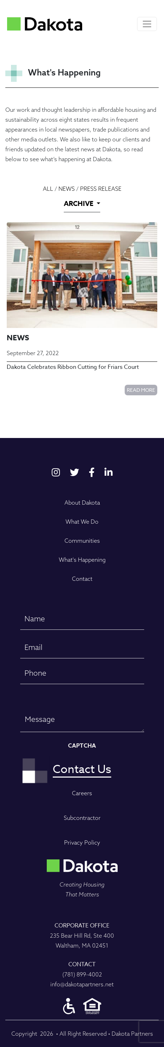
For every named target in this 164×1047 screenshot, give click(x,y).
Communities (82, 540)
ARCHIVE (79, 204)
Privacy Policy (82, 842)
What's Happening (82, 559)
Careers (82, 793)
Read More (141, 389)
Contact (82, 578)
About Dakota (82, 502)
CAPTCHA (82, 746)
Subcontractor (82, 817)
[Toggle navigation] (147, 24)
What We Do (82, 521)
